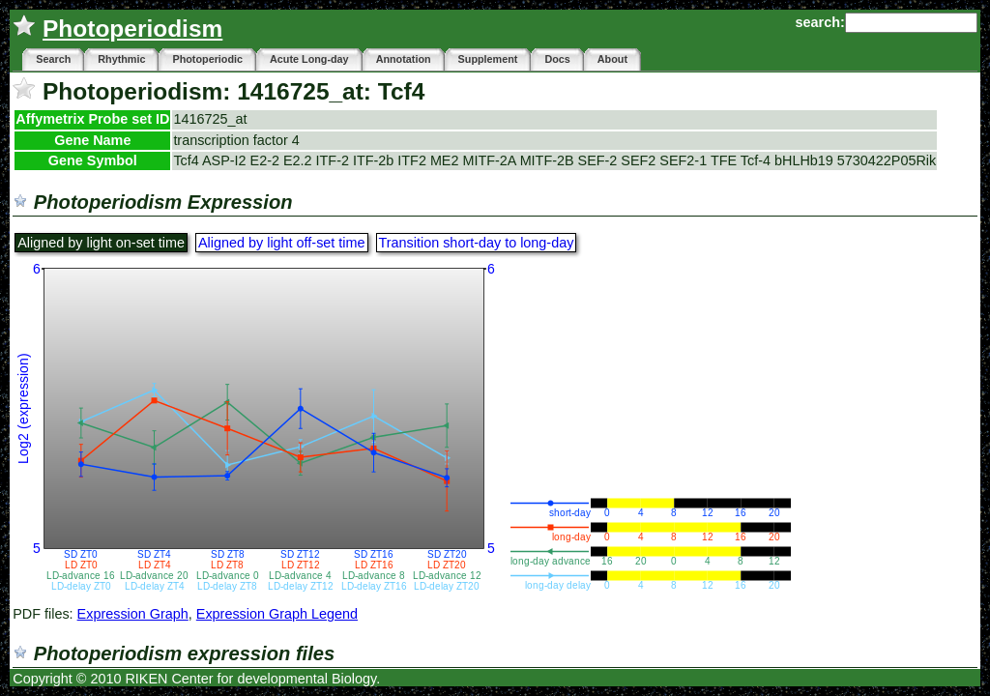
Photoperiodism (132, 28)
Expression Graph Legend (277, 614)
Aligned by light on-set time (101, 242)
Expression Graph (133, 614)
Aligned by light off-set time (281, 242)
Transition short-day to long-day (476, 242)
